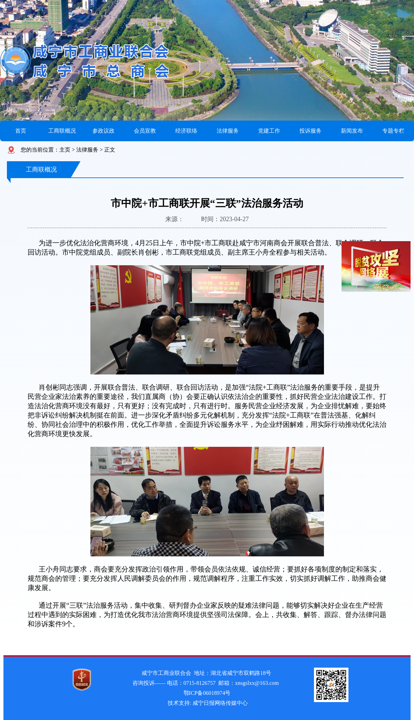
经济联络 (186, 131)
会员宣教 (145, 131)
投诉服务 (310, 131)
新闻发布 (352, 131)
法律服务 (228, 131)
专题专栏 (393, 131)
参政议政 (103, 131)
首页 (20, 131)
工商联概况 (62, 131)
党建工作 (269, 131)
